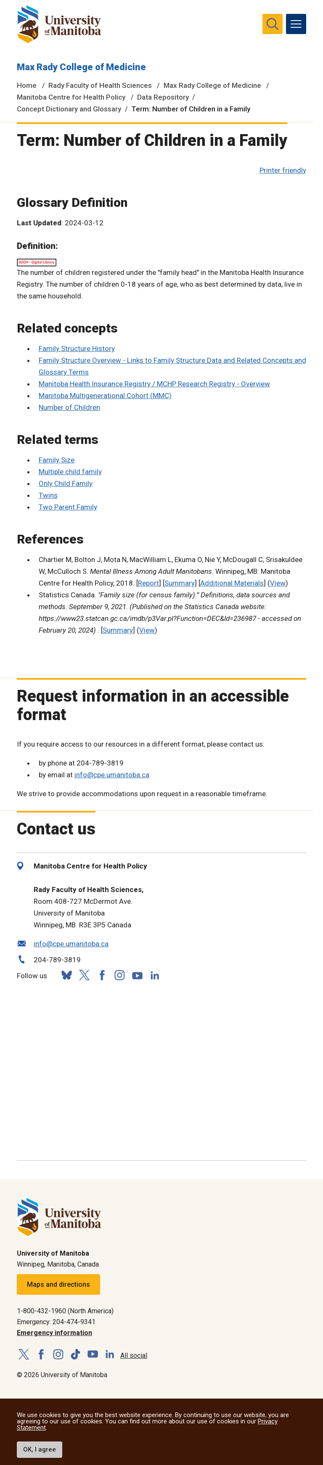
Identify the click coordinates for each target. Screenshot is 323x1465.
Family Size (56, 460)
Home (27, 85)
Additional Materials (232, 583)
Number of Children (69, 407)
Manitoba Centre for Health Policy (71, 97)
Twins (48, 495)
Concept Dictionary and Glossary (69, 109)
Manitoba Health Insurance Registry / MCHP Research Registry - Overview (154, 384)
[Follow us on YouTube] (137, 974)
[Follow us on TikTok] (75, 1354)
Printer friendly (282, 170)
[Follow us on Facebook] (102, 975)
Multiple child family (70, 471)
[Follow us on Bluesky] (66, 975)
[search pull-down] (272, 24)
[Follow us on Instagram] (119, 975)
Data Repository (163, 97)
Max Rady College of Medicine (81, 67)
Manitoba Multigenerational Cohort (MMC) (105, 395)
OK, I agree (39, 1449)
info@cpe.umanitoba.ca (111, 775)
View (278, 583)
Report (148, 583)
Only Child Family (66, 483)
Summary (179, 583)
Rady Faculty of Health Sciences (100, 85)
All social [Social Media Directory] (133, 1355)
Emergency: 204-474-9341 (56, 1322)
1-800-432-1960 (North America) (65, 1311)
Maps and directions (58, 1284)
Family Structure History (77, 348)
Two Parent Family (68, 507)
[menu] (296, 24)
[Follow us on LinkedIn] (155, 974)
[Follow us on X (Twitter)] (84, 975)
